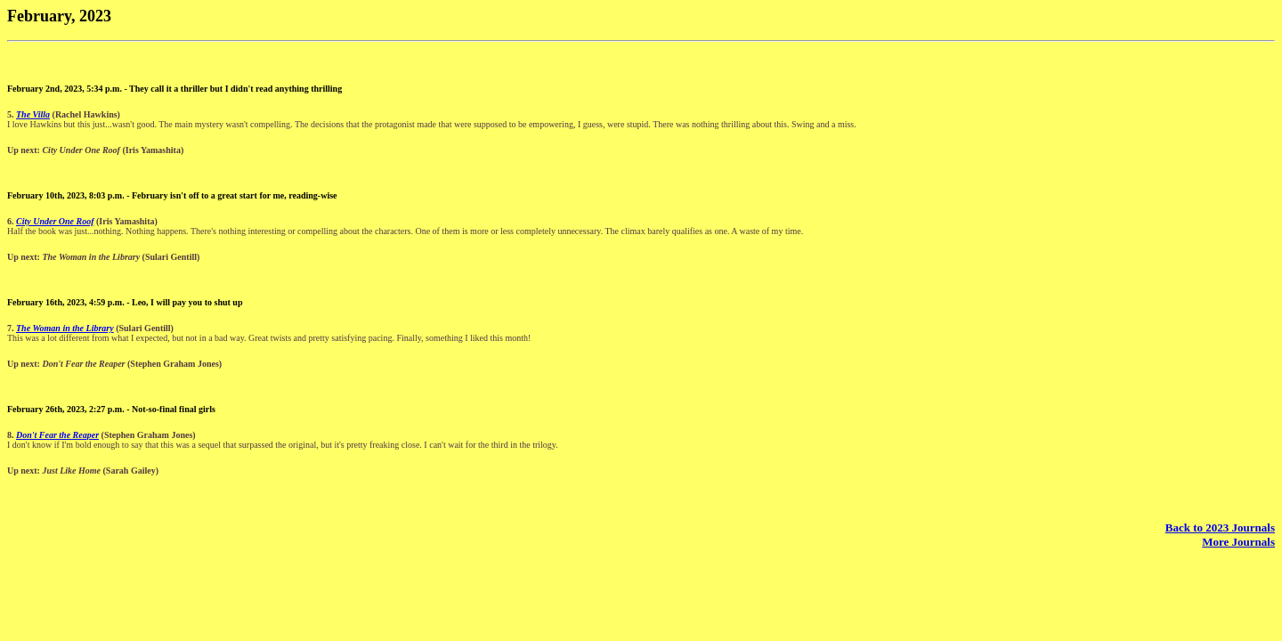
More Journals (1238, 541)
